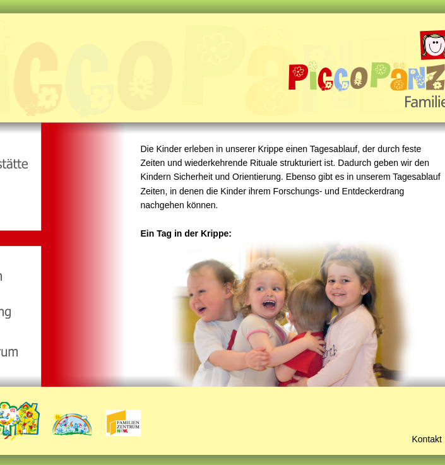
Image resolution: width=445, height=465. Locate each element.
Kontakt (427, 439)
